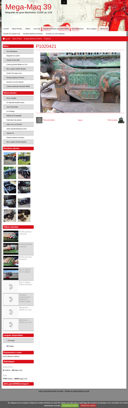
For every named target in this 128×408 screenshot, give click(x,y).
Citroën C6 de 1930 (13, 60)
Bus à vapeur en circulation (24, 271)
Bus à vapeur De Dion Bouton (16, 142)
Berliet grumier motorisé (25, 233)
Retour (80, 120)
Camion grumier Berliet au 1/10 (16, 64)
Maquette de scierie (13, 56)
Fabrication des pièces (14, 120)
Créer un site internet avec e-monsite (51, 391)
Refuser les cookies (88, 405)
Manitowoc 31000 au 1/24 (25, 308)
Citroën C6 (104, 29)
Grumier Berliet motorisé (25, 245)
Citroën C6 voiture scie (11, 34)
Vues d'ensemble (12, 107)
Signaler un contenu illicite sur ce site (77, 391)
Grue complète (11, 98)
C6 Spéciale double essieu (15, 102)
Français (10, 340)
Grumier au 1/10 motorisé (55, 34)
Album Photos (17, 29)
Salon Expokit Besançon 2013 (16, 129)
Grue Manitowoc (78, 29)
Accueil (6, 29)
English (10, 346)
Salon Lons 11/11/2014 (14, 124)
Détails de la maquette (13, 116)
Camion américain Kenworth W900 (56, 29)
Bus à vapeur (92, 29)
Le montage (10, 111)
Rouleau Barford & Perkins (33, 34)
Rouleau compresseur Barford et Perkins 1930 (24, 298)
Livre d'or (36, 29)
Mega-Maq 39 (28, 7)
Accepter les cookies (69, 405)
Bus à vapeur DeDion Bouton (16, 69)
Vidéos (27, 29)
